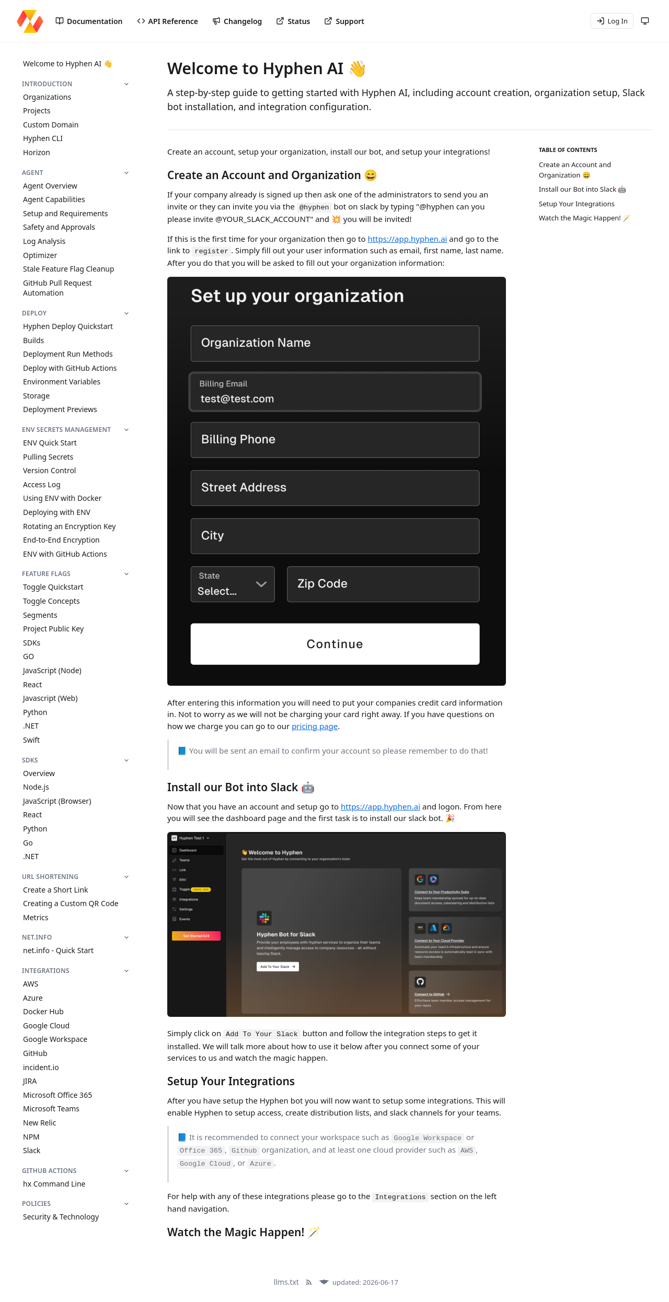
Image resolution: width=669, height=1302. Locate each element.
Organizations (47, 97)
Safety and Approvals (59, 227)
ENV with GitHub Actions (65, 554)
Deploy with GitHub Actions (70, 368)
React (32, 684)
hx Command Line (54, 1184)
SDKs (31, 643)
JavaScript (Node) (52, 670)
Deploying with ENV (56, 512)
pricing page (315, 726)
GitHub (35, 1053)
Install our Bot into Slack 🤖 (582, 189)
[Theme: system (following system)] (645, 21)
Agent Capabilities (54, 199)
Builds (33, 340)
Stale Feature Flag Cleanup (68, 269)
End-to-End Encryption (61, 540)
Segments (40, 615)
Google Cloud (46, 1025)
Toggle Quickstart (53, 587)
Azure (33, 998)
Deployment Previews (60, 409)
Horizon (36, 152)
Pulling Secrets (48, 457)
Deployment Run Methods (68, 354)
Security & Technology (61, 1217)
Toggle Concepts (51, 601)
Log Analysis (44, 241)
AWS (30, 984)
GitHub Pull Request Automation (57, 288)
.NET (31, 726)
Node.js (36, 787)
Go (28, 843)
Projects (36, 110)
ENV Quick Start (50, 443)
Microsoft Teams (51, 1108)
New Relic (39, 1123)
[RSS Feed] (309, 1282)
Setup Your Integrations (577, 203)
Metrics (35, 917)
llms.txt (286, 1282)
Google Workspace (55, 1039)
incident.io (41, 1067)
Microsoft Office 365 (57, 1095)
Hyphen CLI (43, 138)
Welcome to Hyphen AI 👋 (67, 63)
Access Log (42, 484)
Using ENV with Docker (62, 498)
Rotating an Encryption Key (69, 526)
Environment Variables (61, 381)
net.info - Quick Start (58, 950)
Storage (36, 396)
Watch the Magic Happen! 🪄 (585, 217)
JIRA (30, 1081)
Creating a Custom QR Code (71, 903)
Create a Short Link (55, 890)
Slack (31, 1150)
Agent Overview (50, 186)
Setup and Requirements (65, 213)
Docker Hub (43, 1011)
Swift (31, 740)
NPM (31, 1137)
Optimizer (40, 255)
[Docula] (324, 1282)
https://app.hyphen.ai (407, 238)
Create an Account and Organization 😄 (575, 170)
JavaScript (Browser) (57, 801)
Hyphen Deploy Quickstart (68, 326)
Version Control (49, 470)
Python (35, 712)
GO (28, 656)
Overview (39, 773)
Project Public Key (53, 629)
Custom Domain (50, 125)
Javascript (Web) (50, 698)
